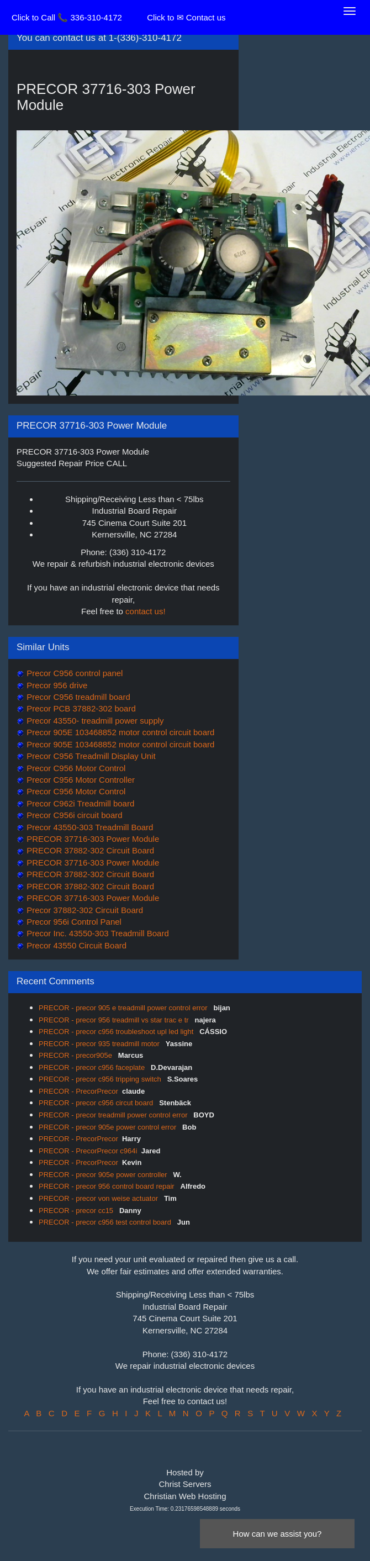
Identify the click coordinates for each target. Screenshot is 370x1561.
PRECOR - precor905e (76, 1055)
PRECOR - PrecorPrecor (78, 1091)
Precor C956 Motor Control (74, 768)
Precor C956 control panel (73, 673)
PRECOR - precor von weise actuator (99, 1198)
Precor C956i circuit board (73, 815)
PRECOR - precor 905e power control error (108, 1127)
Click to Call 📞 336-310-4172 (67, 17)
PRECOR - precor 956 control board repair (107, 1186)
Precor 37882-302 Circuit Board (83, 910)
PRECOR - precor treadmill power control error (114, 1115)
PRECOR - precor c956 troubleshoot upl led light (117, 1031)
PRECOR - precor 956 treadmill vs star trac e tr (115, 1020)
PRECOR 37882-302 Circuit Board (89, 850)
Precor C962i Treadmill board (79, 803)
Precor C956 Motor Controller (79, 779)
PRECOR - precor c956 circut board (97, 1103)
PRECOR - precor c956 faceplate (93, 1067)
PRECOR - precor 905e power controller (104, 1174)
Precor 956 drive (55, 685)
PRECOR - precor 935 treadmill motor (100, 1044)
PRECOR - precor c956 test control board (106, 1222)
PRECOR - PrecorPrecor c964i (88, 1151)
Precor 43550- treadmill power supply (94, 720)
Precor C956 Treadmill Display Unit (90, 756)
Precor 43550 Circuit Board (75, 945)
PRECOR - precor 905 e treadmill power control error (124, 1008)
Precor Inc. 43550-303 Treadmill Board (96, 933)
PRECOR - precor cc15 (77, 1210)
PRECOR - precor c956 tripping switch (101, 1079)
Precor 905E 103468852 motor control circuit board (119, 732)
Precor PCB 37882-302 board (80, 708)
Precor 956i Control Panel (72, 921)
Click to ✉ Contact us (186, 17)
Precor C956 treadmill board (77, 697)
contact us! (145, 611)
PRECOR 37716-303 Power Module (91, 838)
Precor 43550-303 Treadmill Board (88, 827)
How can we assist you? (277, 1533)
